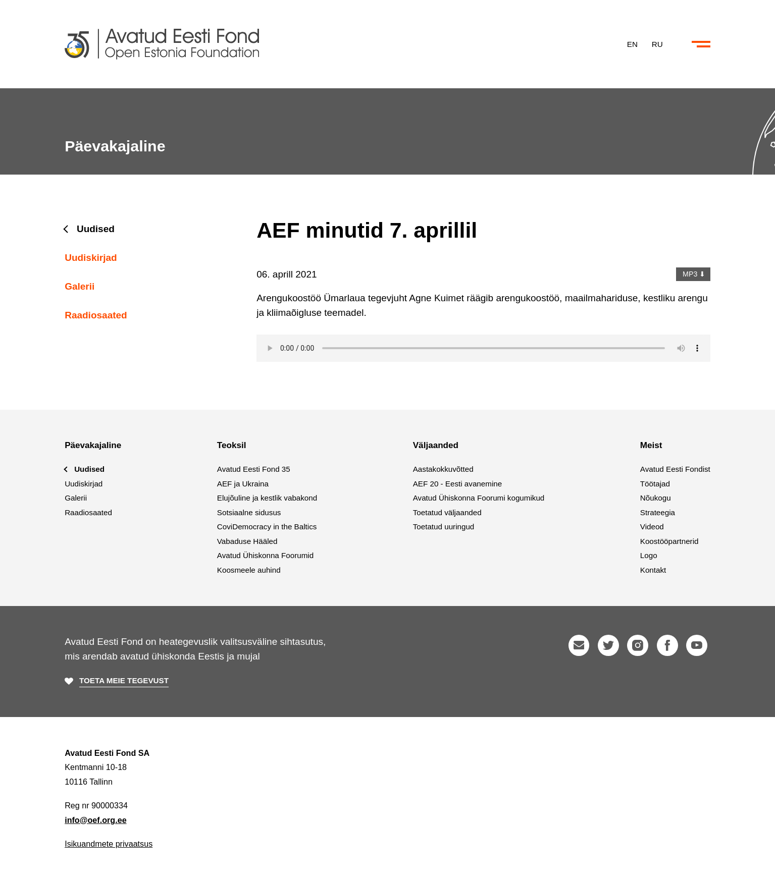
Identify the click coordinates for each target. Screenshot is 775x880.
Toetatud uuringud (444, 526)
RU (657, 43)
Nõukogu (655, 497)
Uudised (96, 229)
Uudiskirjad (91, 257)
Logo (648, 555)
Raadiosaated (96, 315)
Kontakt (653, 570)
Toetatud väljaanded (447, 512)
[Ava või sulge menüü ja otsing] (701, 44)
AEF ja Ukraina (243, 483)
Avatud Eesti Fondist (675, 469)
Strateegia (657, 512)
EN (632, 43)
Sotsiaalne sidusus (249, 512)
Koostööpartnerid (669, 541)
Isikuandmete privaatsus (108, 843)
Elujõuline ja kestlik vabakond (267, 497)
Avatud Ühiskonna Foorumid (265, 555)
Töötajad (655, 483)
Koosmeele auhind (249, 570)
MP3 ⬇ (693, 274)
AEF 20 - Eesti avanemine (457, 483)
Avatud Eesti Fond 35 (253, 469)
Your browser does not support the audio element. (483, 348)
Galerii (79, 286)
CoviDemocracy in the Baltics (267, 526)
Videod (652, 526)
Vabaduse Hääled (247, 541)
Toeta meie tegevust (124, 680)
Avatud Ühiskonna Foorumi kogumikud (479, 497)
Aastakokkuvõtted (443, 469)
